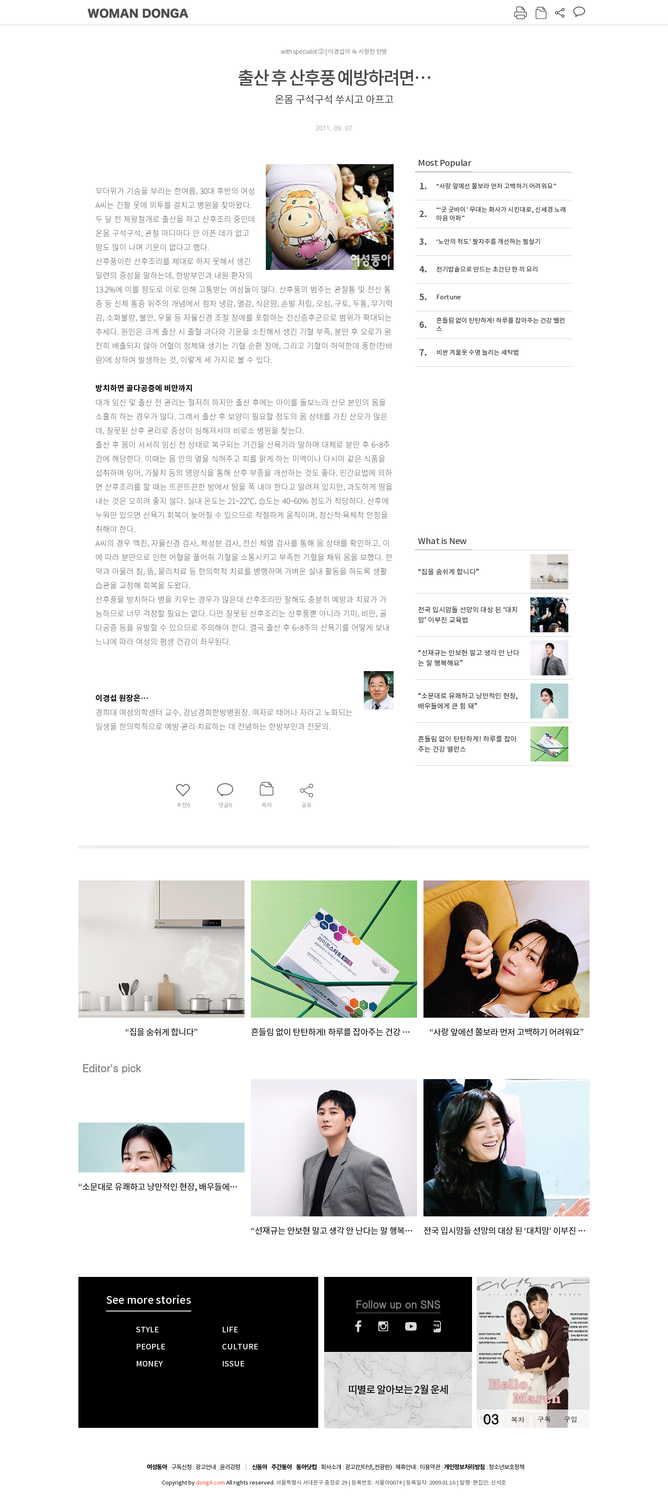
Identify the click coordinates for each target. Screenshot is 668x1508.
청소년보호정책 (506, 1467)
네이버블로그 (437, 1326)
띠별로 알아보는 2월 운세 (398, 1390)
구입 (570, 1419)
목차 (517, 1419)
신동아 (259, 1467)
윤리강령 (230, 1467)
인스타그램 (383, 1326)
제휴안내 (405, 1467)
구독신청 (181, 1467)
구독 (544, 1419)
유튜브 (411, 1326)
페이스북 (358, 1326)
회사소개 (331, 1467)
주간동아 (281, 1467)
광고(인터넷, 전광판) (368, 1467)
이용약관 (430, 1467)
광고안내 (206, 1467)
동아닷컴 (306, 1467)
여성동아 (157, 1467)
